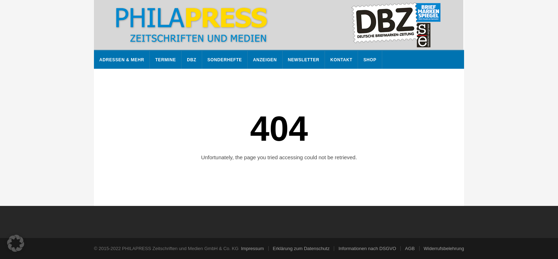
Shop (369, 59)
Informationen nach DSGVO (367, 248)
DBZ (191, 59)
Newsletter (304, 59)
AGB (410, 248)
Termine (165, 59)
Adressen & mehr (121, 59)
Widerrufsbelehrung (444, 248)
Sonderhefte (224, 59)
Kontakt (341, 59)
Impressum (252, 248)
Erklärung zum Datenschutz (301, 248)
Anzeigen (265, 59)
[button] (15, 243)
